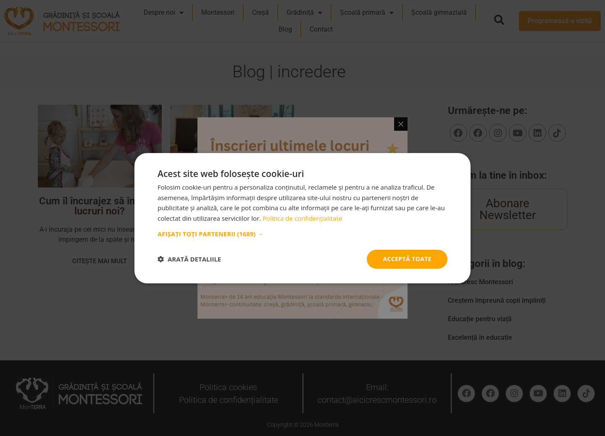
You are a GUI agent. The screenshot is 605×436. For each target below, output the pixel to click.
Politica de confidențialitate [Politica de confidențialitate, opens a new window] (302, 218)
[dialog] (302, 218)
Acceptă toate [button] (407, 259)
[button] (302, 234)
